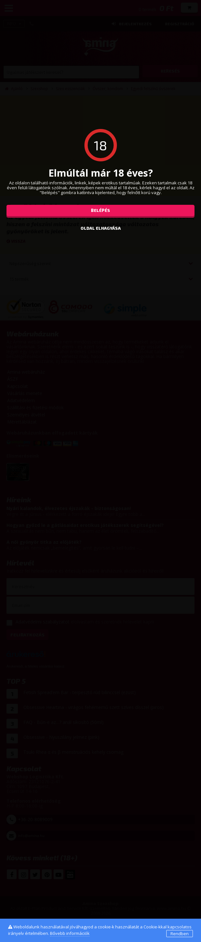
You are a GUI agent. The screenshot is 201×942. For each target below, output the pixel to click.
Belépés (100, 210)
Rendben (179, 933)
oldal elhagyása (101, 228)
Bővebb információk (70, 933)
